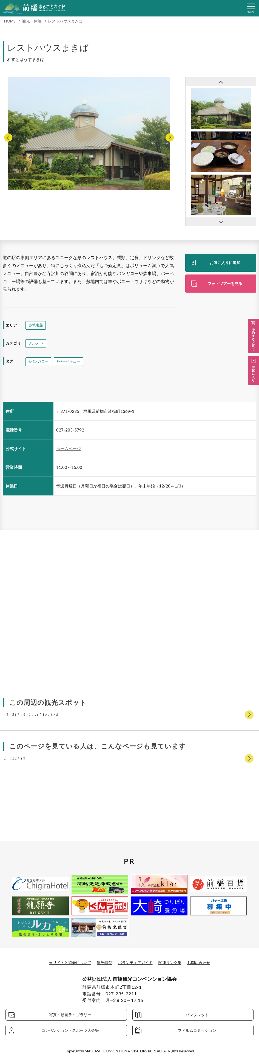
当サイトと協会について (63, 962)
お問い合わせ (207, 962)
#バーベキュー (71, 363)
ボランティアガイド (136, 962)
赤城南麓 (36, 325)
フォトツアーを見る (225, 284)
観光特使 (102, 962)
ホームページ (68, 450)
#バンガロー (39, 363)
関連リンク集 (175, 962)
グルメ (34, 344)
